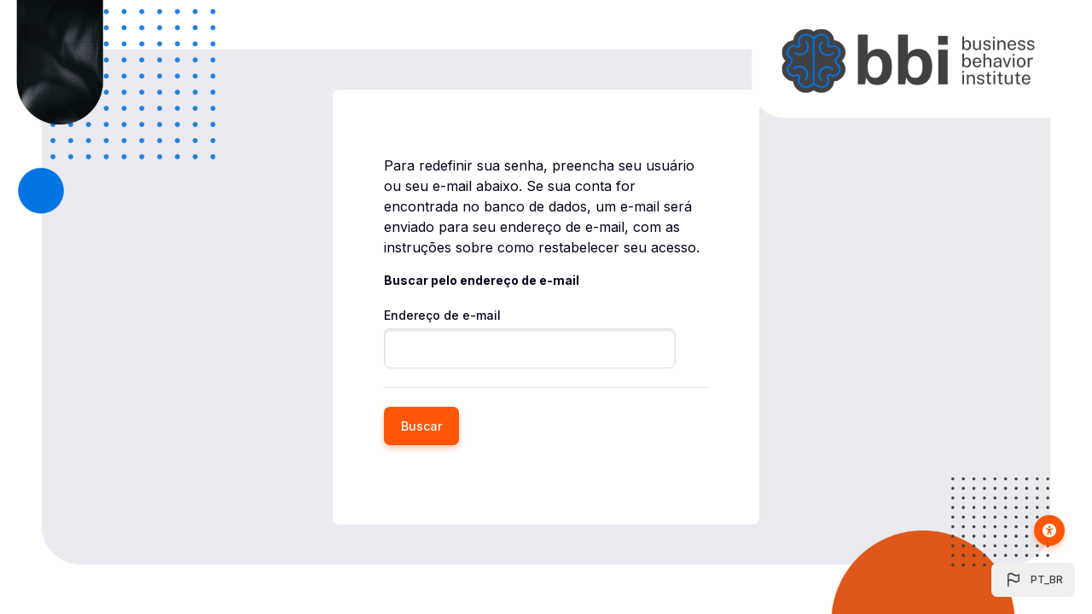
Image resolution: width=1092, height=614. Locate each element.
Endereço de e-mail (442, 315)
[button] (1033, 580)
